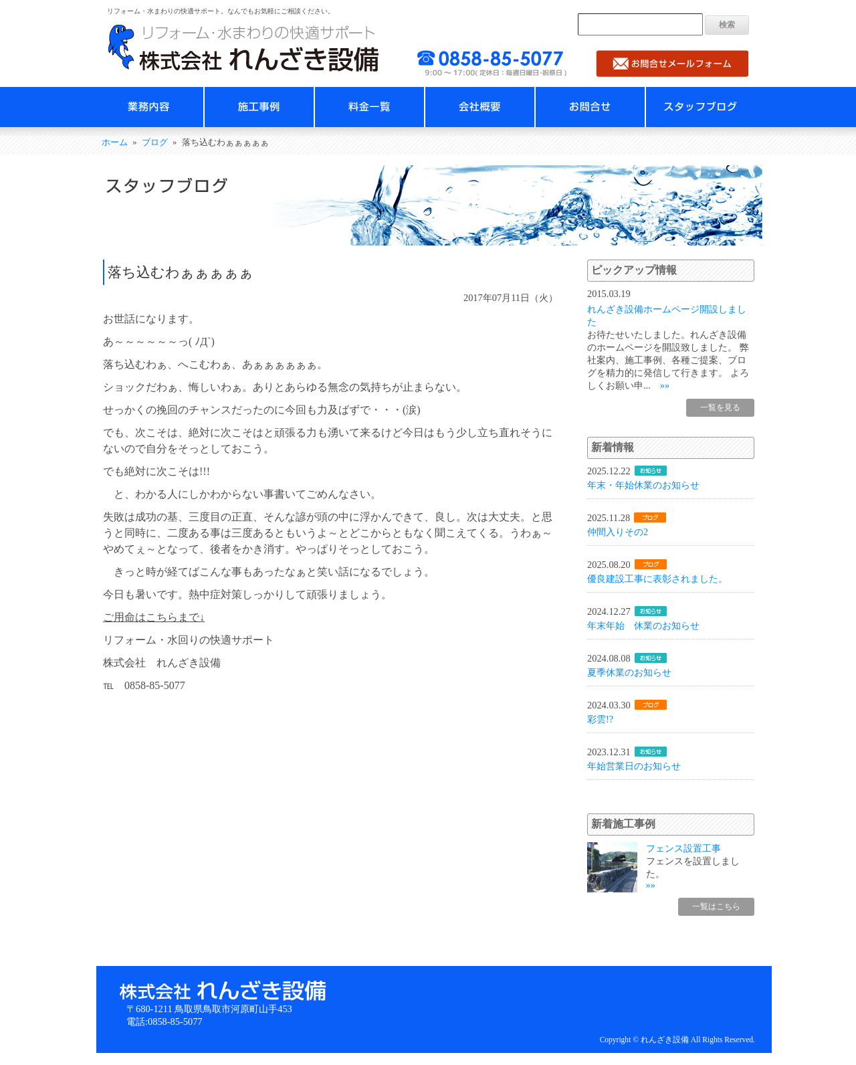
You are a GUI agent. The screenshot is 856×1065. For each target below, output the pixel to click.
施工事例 (259, 107)
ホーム (115, 142)
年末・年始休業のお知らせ (643, 485)
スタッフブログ (700, 107)
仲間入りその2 (617, 531)
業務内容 (149, 107)
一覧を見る (720, 407)
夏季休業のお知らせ (629, 672)
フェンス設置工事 (683, 848)
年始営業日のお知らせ (634, 766)
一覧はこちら (716, 906)
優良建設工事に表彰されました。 (657, 578)
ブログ (155, 142)
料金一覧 (369, 107)
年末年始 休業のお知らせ (643, 625)
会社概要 (480, 107)
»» (664, 385)
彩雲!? (600, 719)
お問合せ (590, 107)
